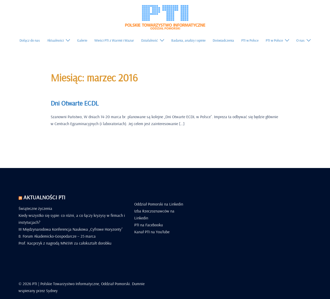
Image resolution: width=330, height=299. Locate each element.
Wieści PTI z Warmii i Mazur (114, 40)
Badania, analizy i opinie (188, 40)
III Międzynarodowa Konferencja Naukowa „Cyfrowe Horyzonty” (71, 229)
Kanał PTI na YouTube (152, 231)
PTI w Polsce (249, 40)
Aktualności (55, 40)
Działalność (149, 40)
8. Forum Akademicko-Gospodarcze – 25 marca (57, 236)
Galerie (82, 40)
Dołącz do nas (30, 40)
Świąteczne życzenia (35, 208)
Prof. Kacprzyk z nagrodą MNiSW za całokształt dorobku (65, 243)
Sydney (52, 290)
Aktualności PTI (44, 197)
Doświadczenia (223, 40)
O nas (300, 40)
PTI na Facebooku (148, 224)
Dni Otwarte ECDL (75, 103)
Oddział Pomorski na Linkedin (158, 204)
